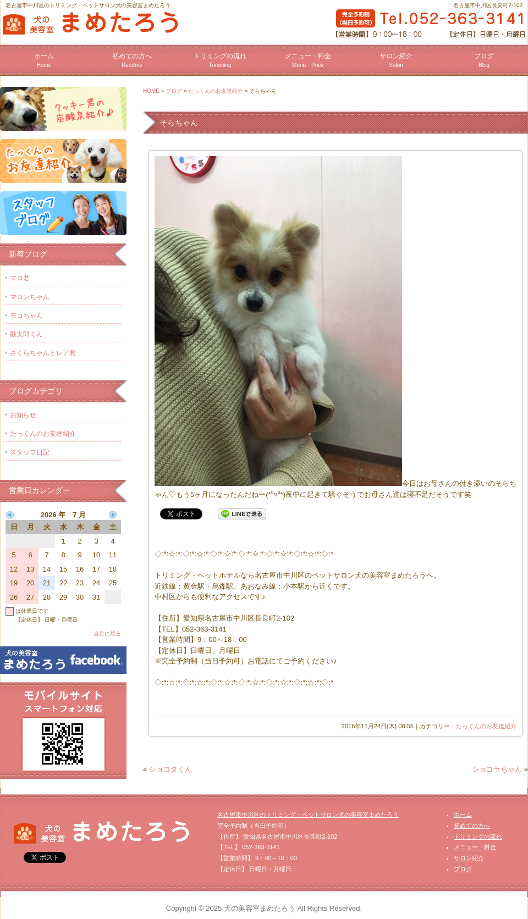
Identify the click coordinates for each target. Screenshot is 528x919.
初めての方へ (132, 60)
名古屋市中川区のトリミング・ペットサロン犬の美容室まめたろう (308, 814)
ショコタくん (170, 769)
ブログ (484, 60)
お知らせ (23, 415)
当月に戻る (107, 633)
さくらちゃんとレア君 (43, 353)
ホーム (44, 60)
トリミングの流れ (220, 60)
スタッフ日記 (30, 452)
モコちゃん (26, 315)
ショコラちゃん (497, 769)
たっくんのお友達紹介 (215, 91)
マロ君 (20, 278)
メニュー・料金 (308, 60)
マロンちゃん (30, 297)
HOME (151, 91)
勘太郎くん (26, 334)
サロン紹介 (396, 60)
